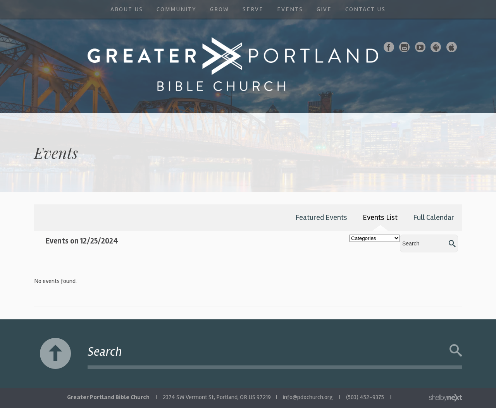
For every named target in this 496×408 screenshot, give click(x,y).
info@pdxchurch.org (308, 397)
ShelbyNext (445, 398)
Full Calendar (433, 217)
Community (176, 9)
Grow (219, 9)
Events (290, 9)
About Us (126, 9)
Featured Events (321, 217)
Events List (380, 217)
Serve (253, 9)
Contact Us (365, 9)
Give (324, 9)
